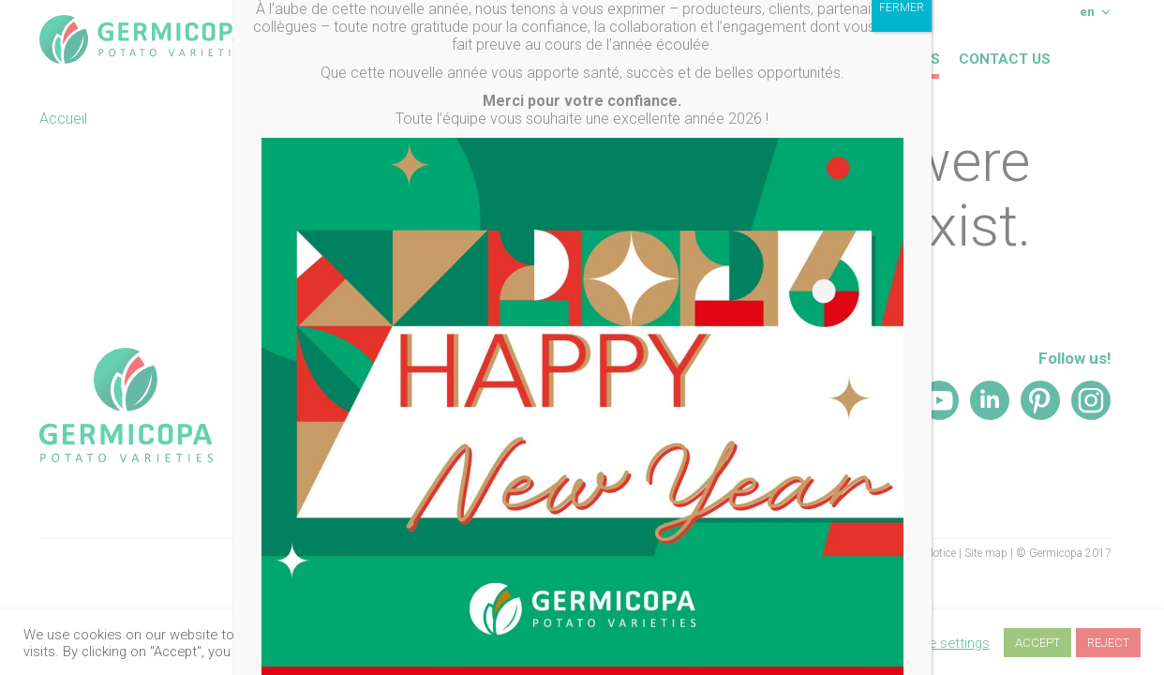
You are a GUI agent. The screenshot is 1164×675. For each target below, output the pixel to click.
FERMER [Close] (901, 33)
